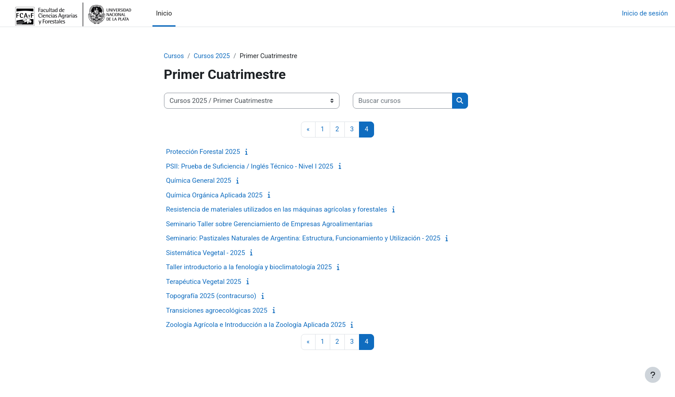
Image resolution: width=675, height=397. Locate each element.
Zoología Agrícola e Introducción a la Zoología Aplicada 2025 (256, 326)
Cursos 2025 (213, 56)
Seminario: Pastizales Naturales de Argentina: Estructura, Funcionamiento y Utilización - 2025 (303, 239)
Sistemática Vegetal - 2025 (205, 253)
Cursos (174, 56)
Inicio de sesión (645, 13)
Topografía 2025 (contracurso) (211, 297)
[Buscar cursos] (403, 101)
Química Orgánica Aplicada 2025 (214, 196)
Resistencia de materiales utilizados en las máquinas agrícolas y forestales (276, 210)
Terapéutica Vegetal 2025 (204, 282)
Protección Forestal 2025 (203, 153)
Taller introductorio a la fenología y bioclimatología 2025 (249, 268)
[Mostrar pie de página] (653, 375)
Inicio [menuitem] (164, 13)
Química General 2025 (198, 181)
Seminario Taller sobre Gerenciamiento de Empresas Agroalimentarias (269, 224)
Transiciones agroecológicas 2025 (217, 311)
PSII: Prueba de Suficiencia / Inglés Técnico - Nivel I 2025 (249, 167)
